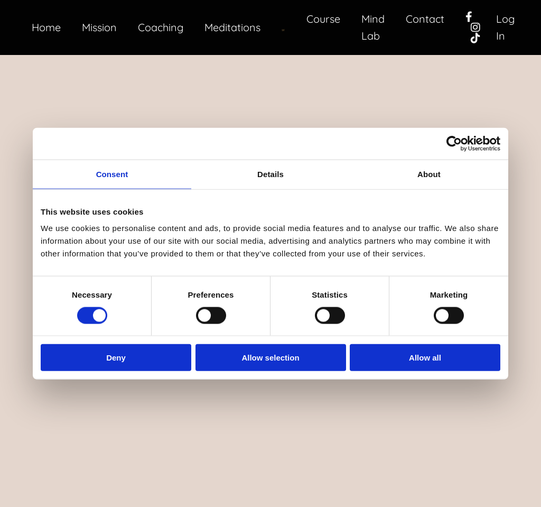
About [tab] (429, 173)
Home (46, 27)
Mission (99, 27)
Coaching (161, 27)
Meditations (233, 27)
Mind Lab (373, 27)
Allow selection (270, 357)
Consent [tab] (112, 173)
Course (323, 18)
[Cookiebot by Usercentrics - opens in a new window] (454, 143)
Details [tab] (270, 173)
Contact (425, 18)
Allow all (425, 357)
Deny (116, 357)
